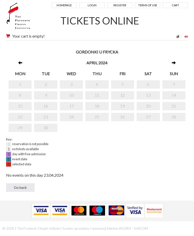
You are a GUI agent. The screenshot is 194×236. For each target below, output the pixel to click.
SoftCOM (141, 228)
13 (148, 95)
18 (97, 105)
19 (122, 105)
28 (174, 116)
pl (178, 36)
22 (20, 116)
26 (122, 116)
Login (92, 5)
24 (71, 116)
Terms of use (147, 5)
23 (45, 116)
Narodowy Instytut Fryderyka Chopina (28, 18)
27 (148, 116)
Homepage (64, 5)
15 (20, 105)
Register (119, 5)
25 (97, 116)
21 (174, 105)
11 (97, 95)
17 (71, 105)
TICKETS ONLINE (99, 21)
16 (45, 105)
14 (174, 95)
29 (20, 127)
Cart (175, 5)
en (186, 36)
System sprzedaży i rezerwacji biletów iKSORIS (96, 228)
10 (71, 95)
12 (122, 95)
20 (148, 105)
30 (45, 127)
